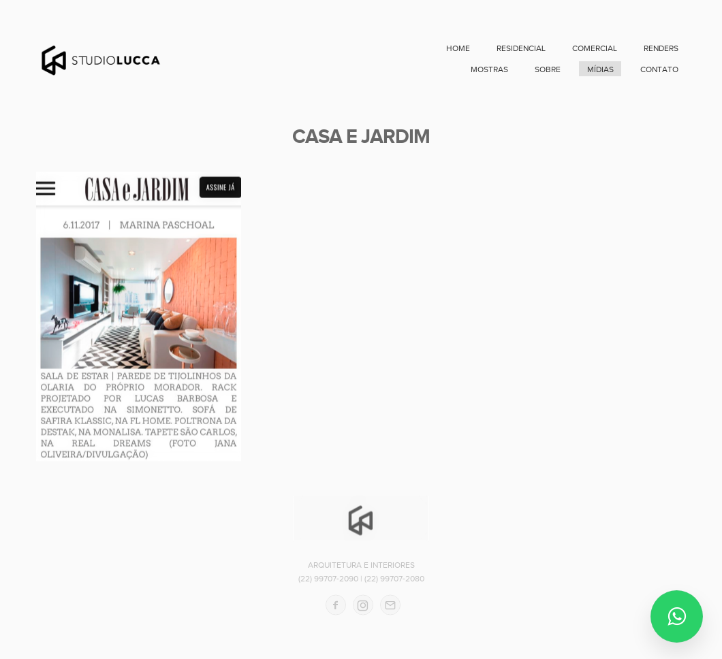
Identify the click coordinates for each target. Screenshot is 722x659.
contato (659, 69)
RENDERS (661, 48)
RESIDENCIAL (521, 48)
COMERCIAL (594, 48)
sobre (548, 69)
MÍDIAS (600, 69)
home (458, 48)
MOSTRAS (489, 69)
